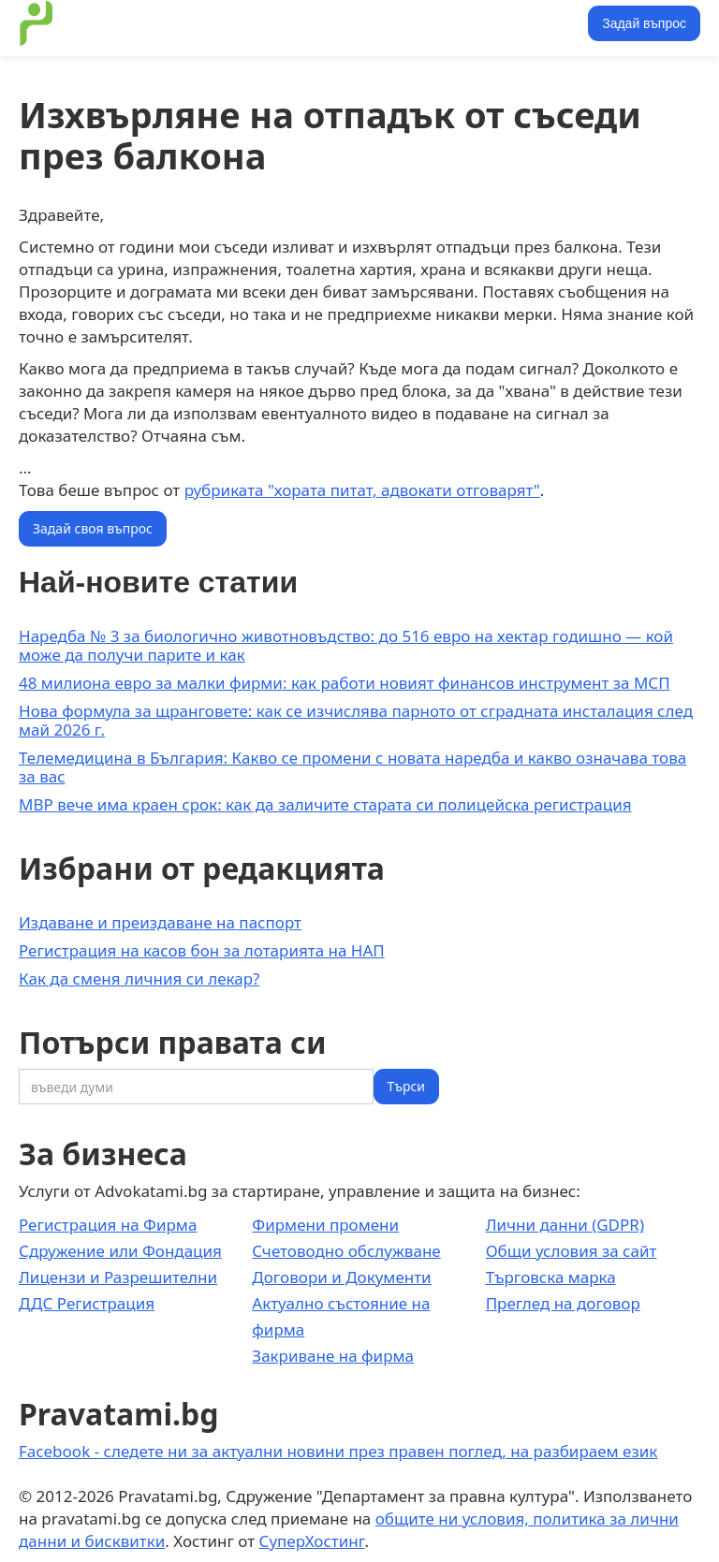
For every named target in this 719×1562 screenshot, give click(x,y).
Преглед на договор (563, 1303)
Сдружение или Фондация (120, 1251)
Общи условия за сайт (571, 1251)
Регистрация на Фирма (108, 1224)
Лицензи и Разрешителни (118, 1277)
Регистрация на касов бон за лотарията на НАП (202, 950)
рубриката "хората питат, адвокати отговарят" (362, 490)
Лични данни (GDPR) (565, 1224)
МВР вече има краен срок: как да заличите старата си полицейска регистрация (325, 804)
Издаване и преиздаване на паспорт (160, 922)
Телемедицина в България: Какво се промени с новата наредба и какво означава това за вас (352, 767)
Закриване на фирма (333, 1355)
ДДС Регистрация (86, 1303)
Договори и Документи (341, 1277)
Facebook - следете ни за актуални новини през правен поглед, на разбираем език (338, 1451)
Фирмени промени (325, 1224)
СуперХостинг (312, 1541)
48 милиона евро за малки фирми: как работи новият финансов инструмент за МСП (344, 682)
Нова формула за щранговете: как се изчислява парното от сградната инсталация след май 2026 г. (356, 720)
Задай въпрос (644, 23)
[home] (36, 23)
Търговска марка (551, 1277)
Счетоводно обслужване (346, 1251)
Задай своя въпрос (93, 528)
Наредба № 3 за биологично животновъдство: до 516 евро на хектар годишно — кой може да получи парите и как (346, 645)
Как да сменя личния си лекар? (139, 978)
